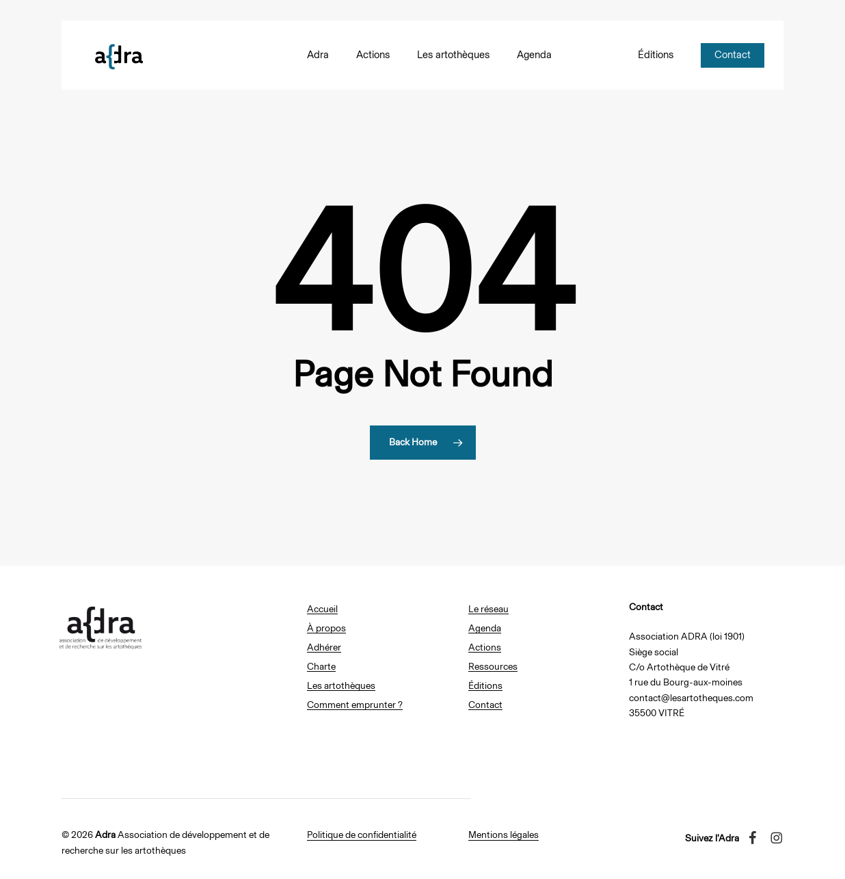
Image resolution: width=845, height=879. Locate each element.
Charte (321, 666)
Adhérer (324, 647)
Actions (484, 647)
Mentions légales (503, 835)
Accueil (322, 609)
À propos (326, 628)
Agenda (484, 628)
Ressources (493, 666)
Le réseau (488, 609)
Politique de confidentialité (361, 835)
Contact (485, 705)
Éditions (485, 686)
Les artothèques (341, 686)
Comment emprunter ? (355, 705)
